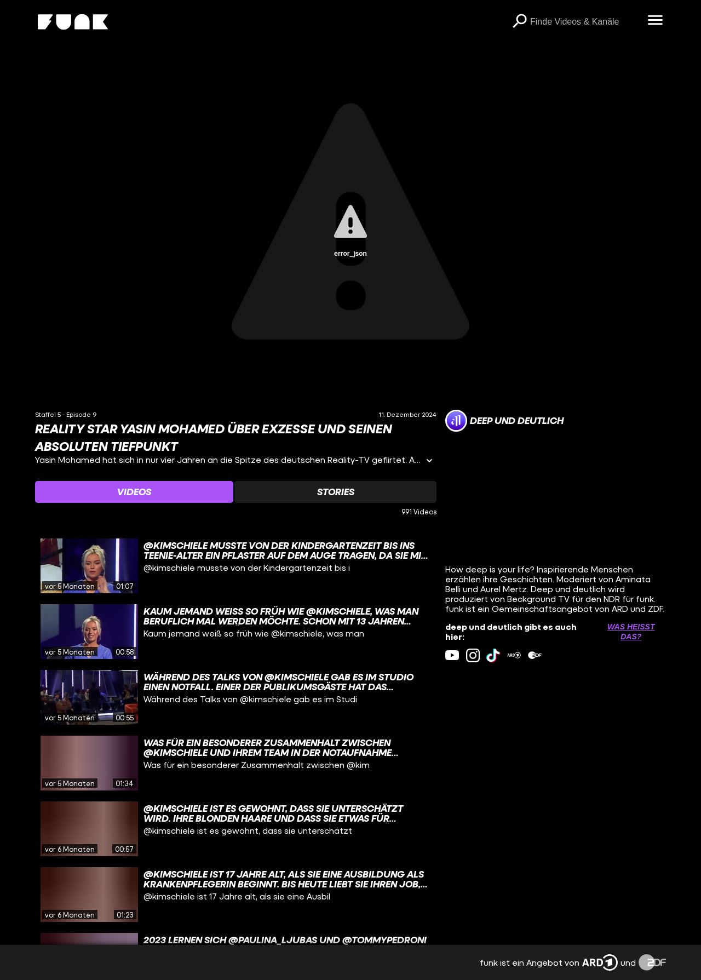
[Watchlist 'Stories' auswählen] (335, 492)
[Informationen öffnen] (429, 461)
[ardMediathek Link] (514, 655)
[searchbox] (585, 22)
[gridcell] (236, 565)
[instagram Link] (473, 655)
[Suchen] (519, 22)
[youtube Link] (452, 655)
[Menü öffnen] (655, 20)
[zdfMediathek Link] (535, 655)
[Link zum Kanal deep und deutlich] (504, 421)
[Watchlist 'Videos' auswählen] (134, 492)
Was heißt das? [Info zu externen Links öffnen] (630, 631)
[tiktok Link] (493, 655)
